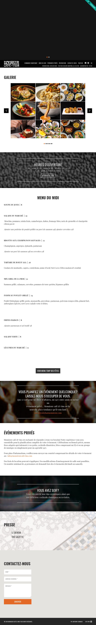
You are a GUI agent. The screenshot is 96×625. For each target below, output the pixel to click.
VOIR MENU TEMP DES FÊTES (48, 370)
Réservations (62, 63)
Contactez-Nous (72, 63)
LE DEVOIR (16, 532)
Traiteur (80, 63)
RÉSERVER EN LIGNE (48, 176)
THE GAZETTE (18, 537)
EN (91, 63)
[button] (73, 582)
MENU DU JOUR (42, 63)
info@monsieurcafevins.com (20, 456)
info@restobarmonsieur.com (48, 412)
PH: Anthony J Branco (77, 622)
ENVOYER (17, 601)
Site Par (87, 622)
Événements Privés (52, 63)
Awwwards (90, 6)
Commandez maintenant (30, 63)
